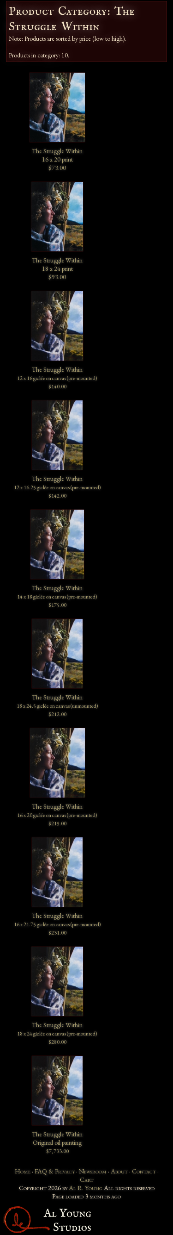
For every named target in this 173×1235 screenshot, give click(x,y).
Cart (87, 1179)
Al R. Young (85, 1188)
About (119, 1171)
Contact (144, 1171)
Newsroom (93, 1171)
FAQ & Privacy (55, 1171)
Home (22, 1171)
